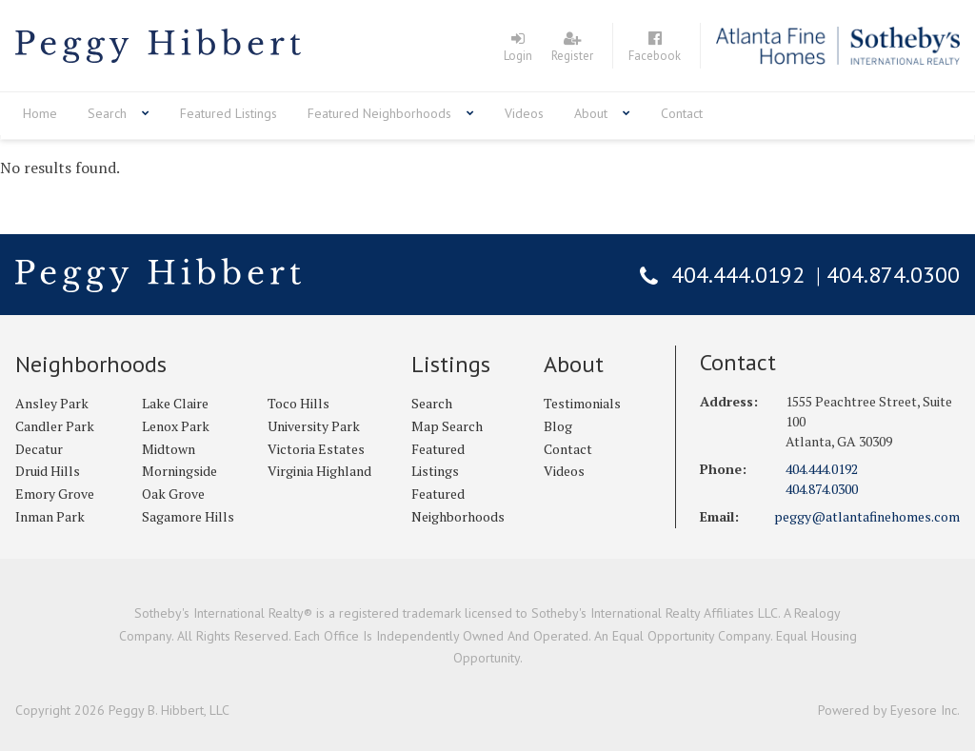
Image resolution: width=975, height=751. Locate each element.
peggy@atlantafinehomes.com (867, 516)
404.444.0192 (738, 274)
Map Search (447, 426)
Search (107, 113)
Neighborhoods (91, 364)
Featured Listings (228, 113)
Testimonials (582, 403)
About (590, 113)
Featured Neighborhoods (379, 113)
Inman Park (50, 516)
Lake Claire (175, 403)
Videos (524, 113)
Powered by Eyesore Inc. (889, 710)
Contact (682, 113)
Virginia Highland (319, 471)
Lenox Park (175, 426)
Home (40, 113)
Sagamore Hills (188, 516)
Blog (558, 426)
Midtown (168, 449)
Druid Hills (47, 471)
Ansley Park (52, 403)
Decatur (39, 449)
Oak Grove (173, 493)
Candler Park (54, 426)
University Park (314, 426)
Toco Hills (298, 403)
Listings (450, 364)
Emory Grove (54, 493)
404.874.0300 (893, 274)
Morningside (179, 471)
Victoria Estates (316, 449)
